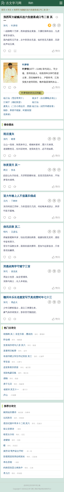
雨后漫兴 (8, 133)
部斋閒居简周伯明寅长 (14, 456)
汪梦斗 (19, 362)
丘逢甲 (41, 356)
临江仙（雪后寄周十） (14, 98)
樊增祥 (42, 334)
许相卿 (13, 395)
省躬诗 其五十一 (11, 389)
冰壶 (17, 462)
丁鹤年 (14, 201)
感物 (5, 378)
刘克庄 (15, 446)
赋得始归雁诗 (9, 412)
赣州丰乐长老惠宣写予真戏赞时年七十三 (27, 297)
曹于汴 (25, 390)
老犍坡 (6, 440)
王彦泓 (14, 232)
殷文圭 (26, 373)
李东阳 (19, 473)
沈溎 (18, 440)
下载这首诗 (15, 51)
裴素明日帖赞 (9, 351)
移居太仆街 (8, 434)
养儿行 (6, 473)
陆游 (34, 345)
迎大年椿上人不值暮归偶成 (19, 195)
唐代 (19, 373)
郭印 (19, 429)
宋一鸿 (29, 451)
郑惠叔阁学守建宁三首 (16, 266)
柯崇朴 (21, 418)
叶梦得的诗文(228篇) (31, 93)
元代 (5, 201)
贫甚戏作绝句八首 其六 (14, 345)
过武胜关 (7, 418)
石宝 (23, 435)
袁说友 (14, 271)
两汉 (5, 170)
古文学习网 (13, 3)
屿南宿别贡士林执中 (13, 467)
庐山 (5, 395)
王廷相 (34, 457)
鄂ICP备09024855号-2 (43, 489)
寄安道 (6, 362)
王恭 (31, 468)
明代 (5, 232)
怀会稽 (6, 339)
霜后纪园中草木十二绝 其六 (16, 423)
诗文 (9, 10)
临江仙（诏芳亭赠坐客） (44, 106)
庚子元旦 (7, 384)
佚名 (13, 170)
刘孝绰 (27, 412)
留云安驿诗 (8, 429)
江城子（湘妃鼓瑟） (13, 102)
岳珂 (25, 351)
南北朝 (20, 412)
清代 (5, 139)
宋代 (5, 25)
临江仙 (35, 102)
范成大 (39, 423)
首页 (3, 10)
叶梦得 (14, 25)
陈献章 (21, 384)
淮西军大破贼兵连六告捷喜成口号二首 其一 (32, 10)
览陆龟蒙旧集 (9, 373)
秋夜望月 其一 (11, 164)
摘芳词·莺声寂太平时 (13, 451)
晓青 (13, 139)
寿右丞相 (7, 462)
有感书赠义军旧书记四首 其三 (17, 356)
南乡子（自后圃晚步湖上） (45, 98)
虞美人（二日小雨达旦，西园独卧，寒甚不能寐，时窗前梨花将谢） (17, 110)
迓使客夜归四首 (10, 367)
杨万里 (28, 367)
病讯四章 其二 (11, 226)
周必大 (14, 302)
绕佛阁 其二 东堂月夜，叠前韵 (18, 334)
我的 (30, 3)
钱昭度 (19, 340)
